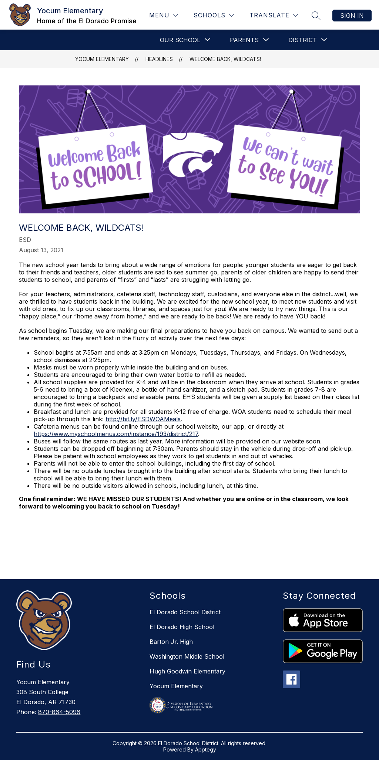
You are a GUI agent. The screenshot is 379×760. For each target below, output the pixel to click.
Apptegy (205, 749)
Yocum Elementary (102, 59)
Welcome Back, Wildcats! (225, 59)
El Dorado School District (185, 612)
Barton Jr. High (171, 641)
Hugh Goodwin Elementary (187, 671)
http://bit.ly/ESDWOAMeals (143, 419)
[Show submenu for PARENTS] (244, 40)
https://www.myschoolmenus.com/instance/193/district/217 (116, 434)
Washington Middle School (187, 656)
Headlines (159, 59)
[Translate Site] (274, 15)
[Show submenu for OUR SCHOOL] (180, 40)
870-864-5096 (59, 712)
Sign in (352, 15)
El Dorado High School (182, 627)
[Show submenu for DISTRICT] (302, 40)
